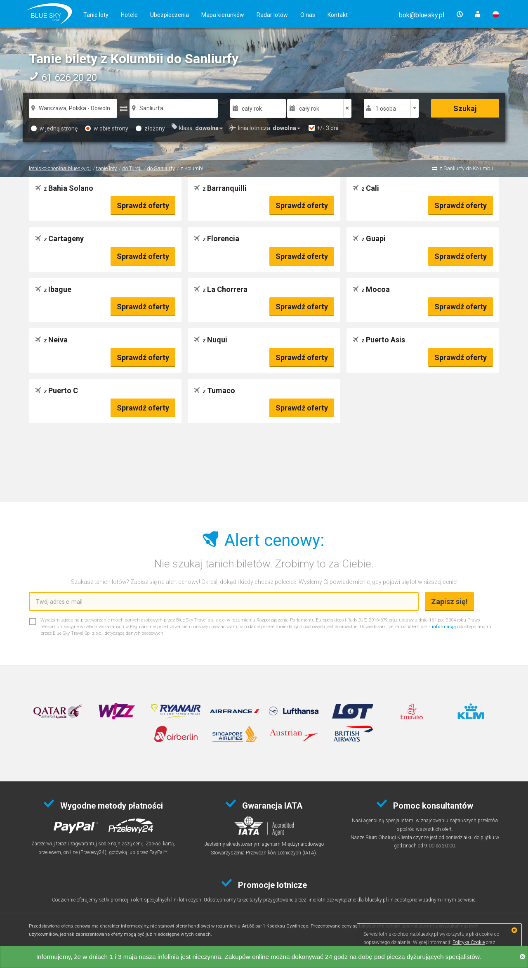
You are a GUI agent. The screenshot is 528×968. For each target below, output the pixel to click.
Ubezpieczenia (169, 15)
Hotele (129, 15)
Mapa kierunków (222, 15)
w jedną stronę (54, 128)
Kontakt (338, 15)
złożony (150, 128)
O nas (307, 15)
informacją (444, 626)
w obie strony (106, 128)
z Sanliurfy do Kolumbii (466, 168)
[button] (421, 15)
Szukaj (465, 108)
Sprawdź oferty (143, 205)
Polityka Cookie (469, 942)
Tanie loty (95, 15)
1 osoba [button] (385, 108)
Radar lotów (272, 15)
